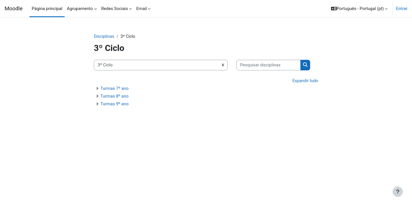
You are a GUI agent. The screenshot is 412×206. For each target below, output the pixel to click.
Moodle (14, 8)
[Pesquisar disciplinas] (268, 65)
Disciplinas (104, 36)
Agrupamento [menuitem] (80, 8)
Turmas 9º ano (114, 104)
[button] (359, 8)
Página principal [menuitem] (47, 8)
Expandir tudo (305, 80)
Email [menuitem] (141, 8)
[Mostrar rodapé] (398, 192)
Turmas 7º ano (114, 88)
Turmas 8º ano (114, 96)
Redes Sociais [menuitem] (114, 8)
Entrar (401, 8)
